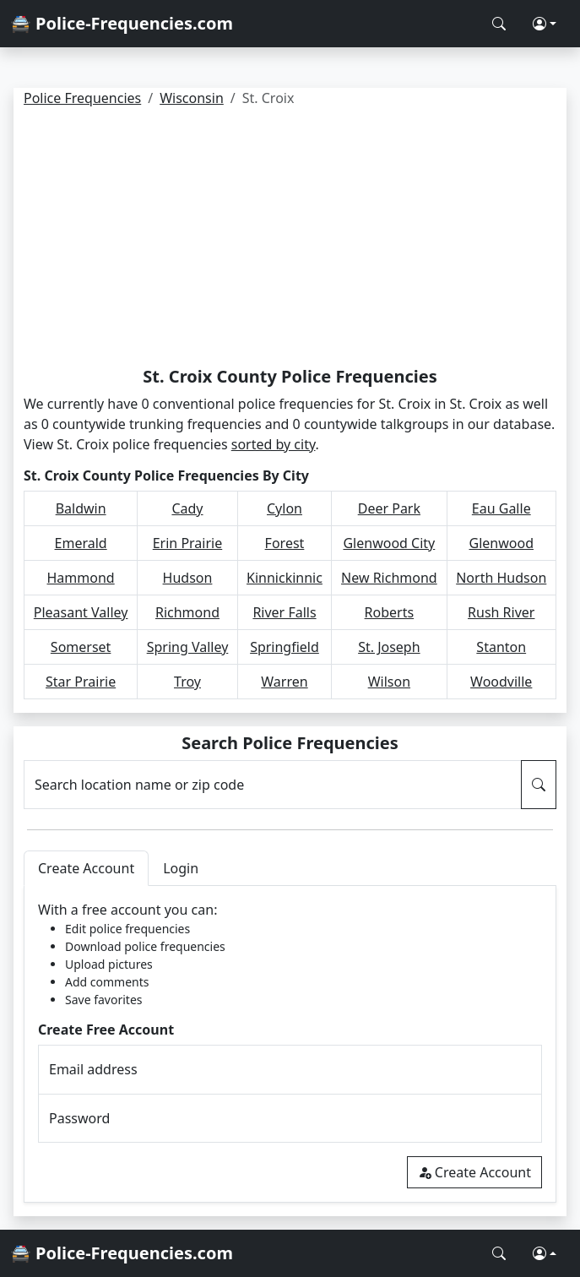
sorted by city (273, 444)
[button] (544, 24)
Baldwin (81, 508)
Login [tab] (180, 868)
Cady (187, 508)
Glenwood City (389, 543)
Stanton (501, 647)
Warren (284, 681)
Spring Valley (188, 647)
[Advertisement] (290, 240)
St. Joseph (389, 647)
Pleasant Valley (81, 612)
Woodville (501, 681)
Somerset (81, 647)
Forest (285, 543)
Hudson (188, 577)
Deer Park (389, 508)
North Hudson (501, 577)
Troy (187, 681)
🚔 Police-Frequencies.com (121, 23)
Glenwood (501, 543)
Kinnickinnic (285, 577)
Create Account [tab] (86, 868)
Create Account (474, 1172)
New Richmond (389, 577)
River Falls (284, 612)
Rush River (501, 612)
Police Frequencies (82, 98)
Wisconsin (192, 98)
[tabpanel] (290, 1044)
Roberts (390, 612)
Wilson (389, 681)
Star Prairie (81, 681)
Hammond (81, 577)
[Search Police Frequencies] (499, 24)
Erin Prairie (188, 543)
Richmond (187, 612)
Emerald (81, 543)
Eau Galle (501, 508)
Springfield (284, 647)
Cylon (284, 508)
